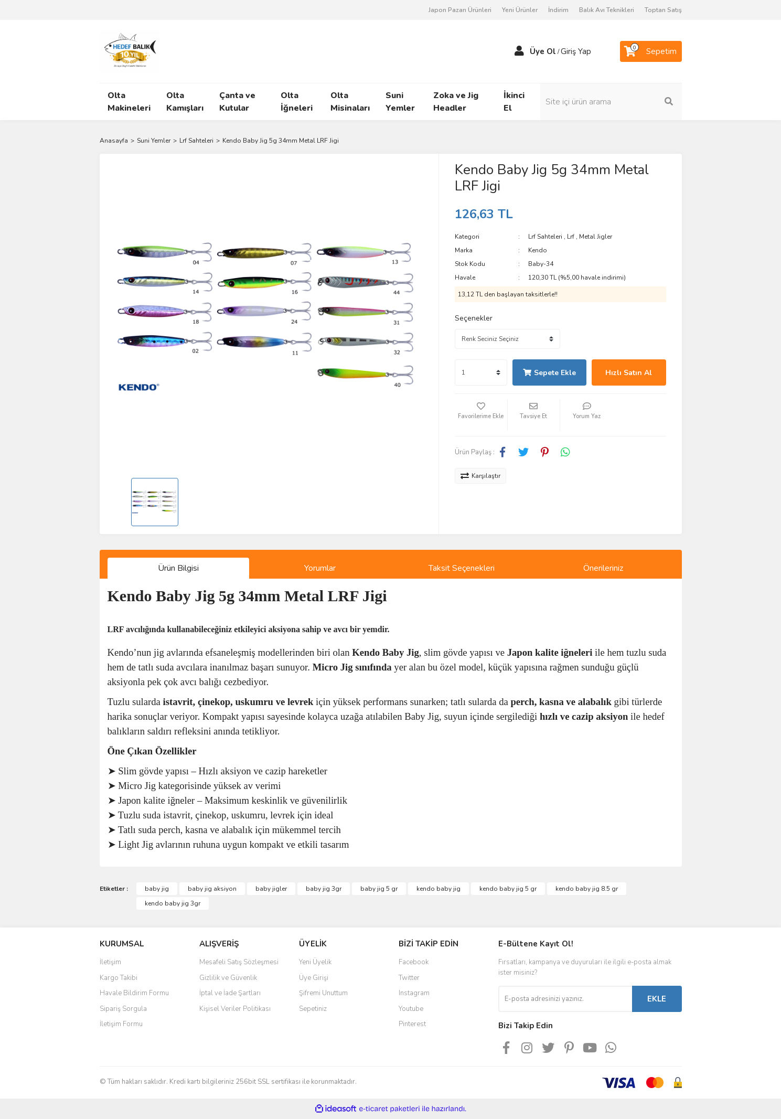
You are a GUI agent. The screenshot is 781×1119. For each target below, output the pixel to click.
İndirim (558, 10)
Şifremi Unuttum (323, 993)
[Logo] (130, 51)
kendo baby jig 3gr (172, 903)
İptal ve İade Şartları (230, 993)
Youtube (411, 1009)
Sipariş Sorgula (123, 1009)
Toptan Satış (663, 10)
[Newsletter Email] (565, 999)
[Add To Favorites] (481, 415)
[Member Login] (519, 51)
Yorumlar (320, 568)
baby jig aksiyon (212, 888)
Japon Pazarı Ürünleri (460, 10)
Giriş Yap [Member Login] (576, 51)
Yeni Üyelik (315, 962)
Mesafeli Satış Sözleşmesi (239, 962)
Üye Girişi (313, 978)
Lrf (570, 236)
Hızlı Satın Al (628, 373)
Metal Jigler (595, 236)
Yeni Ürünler (520, 10)
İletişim (110, 962)
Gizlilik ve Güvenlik (228, 978)
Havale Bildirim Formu (134, 993)
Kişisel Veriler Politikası (235, 1009)
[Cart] (651, 51)
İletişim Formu (121, 1024)
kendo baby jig (438, 888)
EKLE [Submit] (656, 999)
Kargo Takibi (118, 978)
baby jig (157, 888)
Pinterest (412, 1024)
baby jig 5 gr (379, 888)
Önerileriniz (603, 568)
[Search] (611, 101)
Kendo (537, 250)
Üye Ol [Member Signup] (543, 51)
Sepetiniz (313, 1009)
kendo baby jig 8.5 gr (586, 888)
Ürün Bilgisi (178, 568)
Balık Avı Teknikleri (606, 10)
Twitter (409, 978)
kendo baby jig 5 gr (508, 888)
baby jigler (271, 888)
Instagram (414, 993)
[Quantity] (481, 372)
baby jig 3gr (323, 888)
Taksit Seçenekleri (462, 568)
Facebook (414, 962)
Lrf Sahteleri (545, 236)
